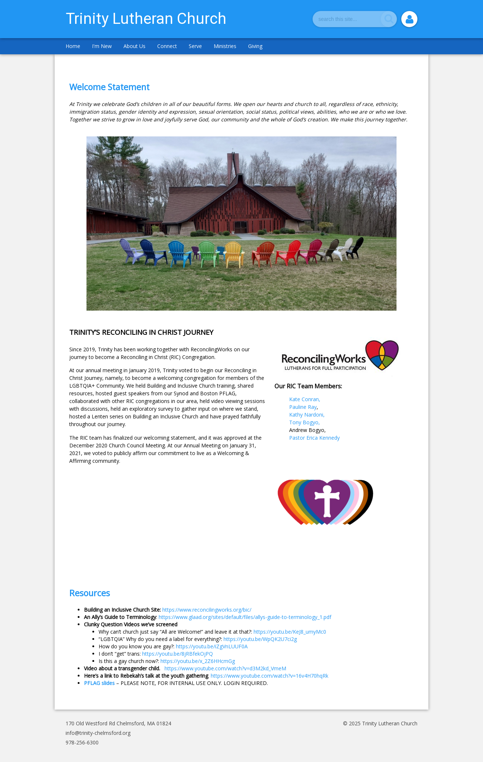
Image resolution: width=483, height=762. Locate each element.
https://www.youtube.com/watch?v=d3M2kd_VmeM (225, 668)
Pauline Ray (303, 406)
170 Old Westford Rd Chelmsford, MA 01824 (118, 723)
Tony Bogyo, (304, 422)
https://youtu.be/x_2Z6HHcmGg (198, 660)
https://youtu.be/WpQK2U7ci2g (260, 638)
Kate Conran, (307, 399)
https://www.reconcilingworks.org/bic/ (206, 609)
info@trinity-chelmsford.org (98, 732)
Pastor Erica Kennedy (315, 437)
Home (73, 46)
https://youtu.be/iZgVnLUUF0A (212, 646)
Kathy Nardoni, (307, 414)
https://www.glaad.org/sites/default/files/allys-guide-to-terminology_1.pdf (245, 616)
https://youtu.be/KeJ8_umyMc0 (290, 631)
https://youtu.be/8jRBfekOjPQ (177, 653)
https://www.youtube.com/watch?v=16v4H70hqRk (269, 675)
